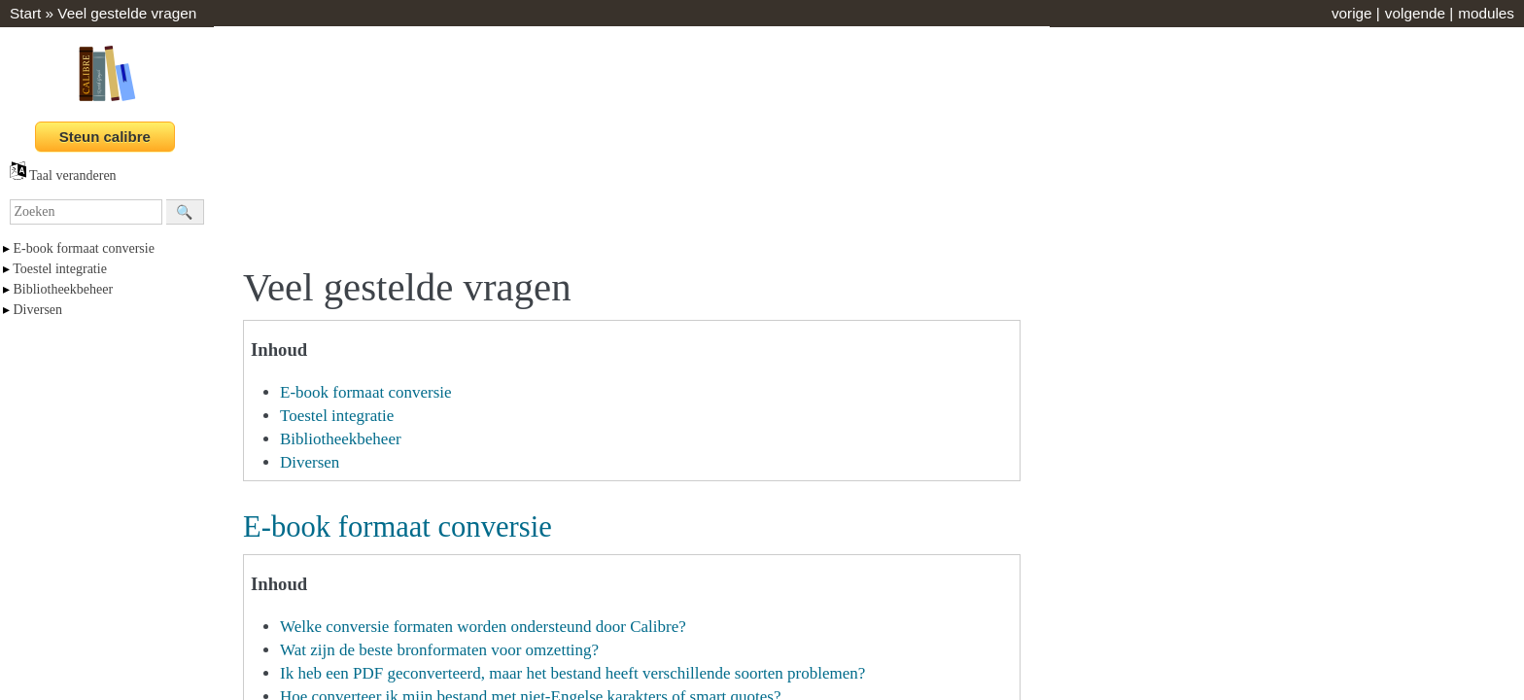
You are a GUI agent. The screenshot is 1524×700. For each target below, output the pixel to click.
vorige (1352, 13)
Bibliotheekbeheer (64, 289)
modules (1486, 13)
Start (25, 13)
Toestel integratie (60, 269)
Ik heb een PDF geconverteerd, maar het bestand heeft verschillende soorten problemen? (572, 673)
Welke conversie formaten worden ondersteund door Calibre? (483, 626)
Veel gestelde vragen (126, 13)
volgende (1415, 13)
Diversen (38, 309)
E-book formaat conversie (84, 248)
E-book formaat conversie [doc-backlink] (397, 526)
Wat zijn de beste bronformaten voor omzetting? (439, 650)
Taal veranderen (63, 175)
